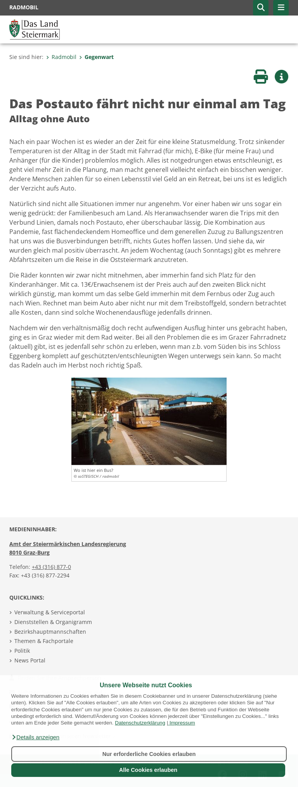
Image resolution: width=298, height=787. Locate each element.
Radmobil (61, 57)
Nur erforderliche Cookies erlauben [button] (149, 754)
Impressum (182, 723)
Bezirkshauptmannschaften (50, 631)
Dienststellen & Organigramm (53, 622)
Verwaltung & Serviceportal (49, 612)
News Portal (29, 660)
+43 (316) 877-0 (51, 566)
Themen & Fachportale (43, 641)
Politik (22, 650)
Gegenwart (96, 57)
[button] (35, 737)
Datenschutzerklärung (140, 723)
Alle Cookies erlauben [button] (148, 770)
